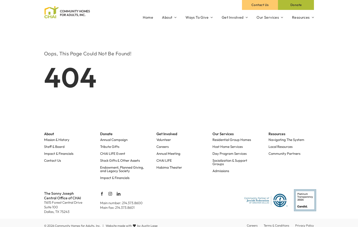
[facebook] (102, 194)
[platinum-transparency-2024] (305, 191)
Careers (162, 146)
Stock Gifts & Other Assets (120, 160)
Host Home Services (227, 146)
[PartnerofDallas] (266, 195)
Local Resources (280, 146)
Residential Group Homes (231, 139)
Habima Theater (169, 167)
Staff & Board (54, 146)
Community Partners (284, 153)
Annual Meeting (168, 153)
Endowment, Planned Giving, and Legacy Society (122, 169)
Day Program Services (229, 153)
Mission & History (56, 139)
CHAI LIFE (164, 160)
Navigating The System (286, 139)
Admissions (220, 171)
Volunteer (163, 139)
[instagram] (110, 194)
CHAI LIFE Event (112, 153)
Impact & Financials (58, 153)
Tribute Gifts (109, 146)
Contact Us (52, 160)
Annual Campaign (114, 139)
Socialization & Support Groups (229, 162)
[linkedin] (118, 194)
